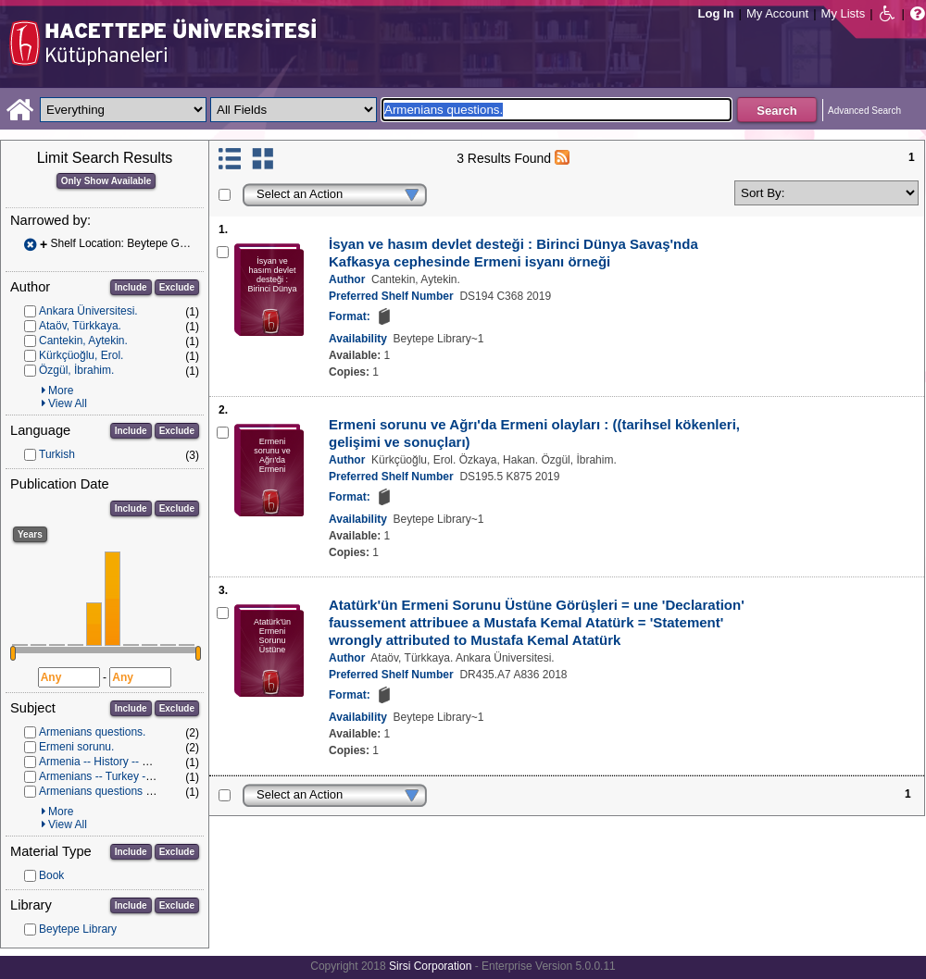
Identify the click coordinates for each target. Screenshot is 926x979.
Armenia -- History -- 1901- (104, 761)
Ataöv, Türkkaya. (80, 325)
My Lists (843, 13)
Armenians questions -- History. (116, 791)
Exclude (176, 287)
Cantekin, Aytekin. (83, 340)
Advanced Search (864, 110)
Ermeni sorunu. (76, 746)
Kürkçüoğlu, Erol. (81, 355)
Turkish (57, 454)
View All (67, 403)
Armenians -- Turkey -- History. (114, 776)
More (60, 390)
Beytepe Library (78, 929)
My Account (777, 13)
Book (51, 875)
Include (131, 287)
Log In (716, 13)
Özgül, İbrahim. (76, 370)
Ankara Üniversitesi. (88, 310)
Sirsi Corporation (430, 966)
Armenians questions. (92, 731)
